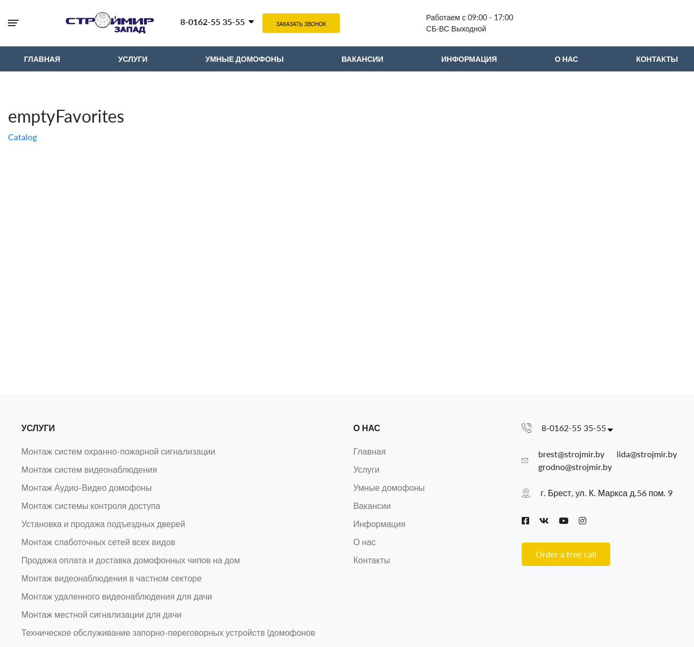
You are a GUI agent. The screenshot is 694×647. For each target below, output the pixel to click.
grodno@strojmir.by (575, 467)
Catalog (22, 137)
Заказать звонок (301, 24)
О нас (366, 428)
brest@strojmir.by (571, 454)
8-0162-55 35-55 (212, 22)
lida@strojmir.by (647, 454)
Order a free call (566, 554)
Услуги (38, 428)
